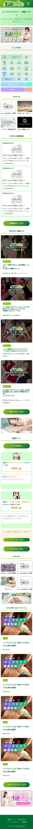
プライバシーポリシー (12, 822)
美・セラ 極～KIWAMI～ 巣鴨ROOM (17, 502)
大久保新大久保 (19, 63)
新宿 (19, 68)
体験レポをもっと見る (17, 411)
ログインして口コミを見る (16, 539)
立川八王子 (4, 57)
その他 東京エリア (15, 57)
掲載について (11, 819)
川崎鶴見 (26, 79)
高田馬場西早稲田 (26, 63)
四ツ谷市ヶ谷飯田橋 (26, 68)
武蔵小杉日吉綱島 (4, 74)
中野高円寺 (11, 63)
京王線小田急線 (12, 68)
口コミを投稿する (16, 446)
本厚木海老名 (4, 68)
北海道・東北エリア (13, 84)
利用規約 (24, 822)
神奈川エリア (8, 79)
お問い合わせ (21, 819)
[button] (30, 34)
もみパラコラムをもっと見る (16, 784)
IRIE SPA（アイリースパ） (14, 462)
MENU (28, 3)
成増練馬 (26, 57)
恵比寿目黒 (26, 74)
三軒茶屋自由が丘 (12, 74)
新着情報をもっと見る (17, 223)
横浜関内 (19, 79)
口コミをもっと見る (16, 549)
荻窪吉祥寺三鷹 (4, 63)
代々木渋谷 (19, 74)
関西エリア (13, 89)
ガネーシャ (8, 589)
